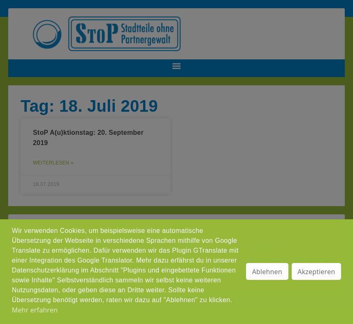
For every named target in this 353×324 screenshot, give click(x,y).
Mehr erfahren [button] (35, 310)
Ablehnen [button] (267, 271)
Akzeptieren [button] (316, 271)
